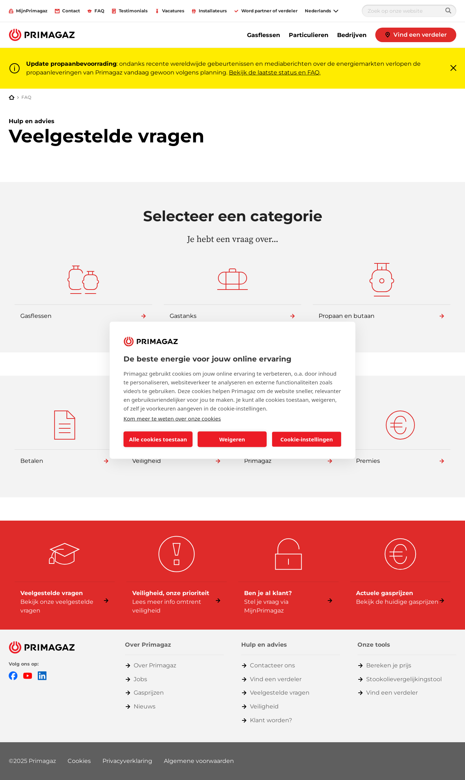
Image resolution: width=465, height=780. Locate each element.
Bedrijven (352, 35)
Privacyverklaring (127, 760)
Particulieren (308, 35)
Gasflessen (263, 35)
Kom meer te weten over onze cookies (172, 418)
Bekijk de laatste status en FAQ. (274, 72)
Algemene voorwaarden (199, 760)
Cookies (79, 760)
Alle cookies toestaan (158, 439)
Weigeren (232, 439)
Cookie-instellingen (306, 439)
